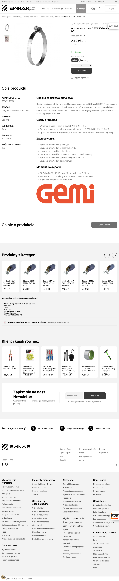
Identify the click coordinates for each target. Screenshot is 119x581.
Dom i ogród (99, 480)
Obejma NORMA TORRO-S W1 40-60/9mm (68, 283)
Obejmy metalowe (46, 17)
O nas (81, 453)
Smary (96, 540)
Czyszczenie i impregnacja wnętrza (73, 548)
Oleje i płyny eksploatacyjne (40, 502)
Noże (4, 532)
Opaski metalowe (39, 487)
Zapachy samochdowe (72, 554)
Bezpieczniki (68, 487)
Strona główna (32, 8)
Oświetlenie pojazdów (102, 505)
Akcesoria (68, 480)
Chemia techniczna (101, 561)
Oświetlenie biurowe (101, 526)
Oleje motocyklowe (40, 515)
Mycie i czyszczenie (73, 518)
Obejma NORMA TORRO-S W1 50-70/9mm (88, 283)
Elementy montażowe (30, 17)
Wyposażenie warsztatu (9, 481)
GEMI (82, 36)
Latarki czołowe (99, 512)
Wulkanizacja (7, 504)
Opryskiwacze (99, 491)
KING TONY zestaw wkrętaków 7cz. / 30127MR (49, 369)
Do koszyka (81, 71)
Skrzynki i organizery (71, 484)
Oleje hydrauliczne (39, 518)
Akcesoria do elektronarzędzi (13, 539)
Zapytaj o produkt (79, 78)
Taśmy (35, 494)
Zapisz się (95, 396)
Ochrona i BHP (9, 545)
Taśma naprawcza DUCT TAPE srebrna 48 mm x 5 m (88, 369)
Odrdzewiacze (99, 536)
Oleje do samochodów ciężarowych (41, 523)
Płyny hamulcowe (39, 532)
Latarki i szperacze (100, 508)
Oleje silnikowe (38, 508)
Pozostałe (6, 535)
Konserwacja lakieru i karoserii (71, 541)
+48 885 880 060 (98, 2)
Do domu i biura (69, 557)
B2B (61, 456)
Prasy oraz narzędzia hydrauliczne (10, 516)
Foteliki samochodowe (72, 501)
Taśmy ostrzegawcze (10, 560)
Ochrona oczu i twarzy (11, 553)
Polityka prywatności (87, 449)
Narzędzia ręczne (9, 497)
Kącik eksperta (65, 453)
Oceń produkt (104, 224)
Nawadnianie (98, 487)
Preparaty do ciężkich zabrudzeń (71, 534)
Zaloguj (110, 8)
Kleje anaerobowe (100, 554)
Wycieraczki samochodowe (74, 494)
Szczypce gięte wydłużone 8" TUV (9, 368)
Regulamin (81, 402)
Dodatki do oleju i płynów (42, 539)
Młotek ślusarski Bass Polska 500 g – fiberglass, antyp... (108, 369)
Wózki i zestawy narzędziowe (14, 521)
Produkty (45, 8)
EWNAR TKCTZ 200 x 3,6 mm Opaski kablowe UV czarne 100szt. (69, 369)
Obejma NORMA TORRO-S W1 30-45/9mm (29, 283)
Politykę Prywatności (93, 402)
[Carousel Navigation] (109, 255)
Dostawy (102, 449)
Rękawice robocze (9, 549)
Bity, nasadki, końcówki (11, 501)
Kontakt (68, 8)
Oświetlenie (99, 501)
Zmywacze (97, 550)
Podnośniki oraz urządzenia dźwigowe (13, 492)
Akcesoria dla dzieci (71, 505)
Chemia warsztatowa (104, 532)
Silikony (96, 564)
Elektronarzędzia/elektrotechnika (14, 525)
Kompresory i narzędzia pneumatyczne (11, 509)
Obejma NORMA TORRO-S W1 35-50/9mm (49, 283)
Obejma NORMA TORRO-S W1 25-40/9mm (9, 283)
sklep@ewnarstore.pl (75, 428)
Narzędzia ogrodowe (101, 484)
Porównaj (56, 8)
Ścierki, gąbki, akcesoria (72, 522)
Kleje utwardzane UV (101, 557)
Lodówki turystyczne (71, 512)
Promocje (81, 8)
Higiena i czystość (9, 556)
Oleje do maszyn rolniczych (43, 529)
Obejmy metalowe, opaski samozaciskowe (27, 322)
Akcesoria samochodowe (73, 491)
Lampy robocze (99, 519)
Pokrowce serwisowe (10, 487)
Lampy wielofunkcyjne (102, 515)
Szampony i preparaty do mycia (73, 527)
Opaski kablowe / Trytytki (42, 484)
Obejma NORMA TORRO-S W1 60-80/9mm (108, 283)
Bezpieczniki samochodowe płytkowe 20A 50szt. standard (29, 369)
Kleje (95, 568)
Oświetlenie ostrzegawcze (103, 522)
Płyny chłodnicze (39, 536)
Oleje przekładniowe (40, 511)
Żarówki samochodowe (72, 508)
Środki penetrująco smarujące (100, 545)
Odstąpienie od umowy (85, 458)
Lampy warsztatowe (10, 528)
